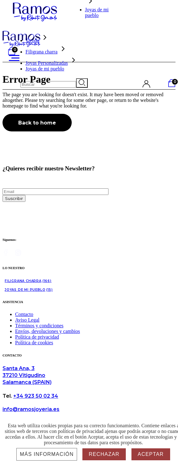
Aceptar (151, 454)
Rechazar (104, 454)
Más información (47, 454)
